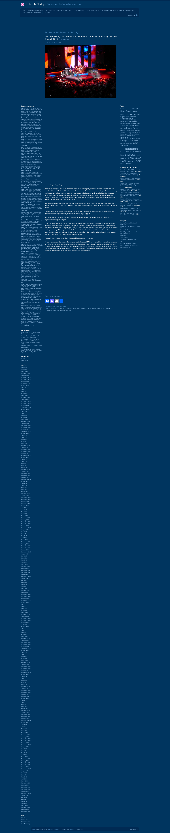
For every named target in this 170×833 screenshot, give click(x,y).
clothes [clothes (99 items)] (133, 117)
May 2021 (24, 487)
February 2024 (25, 421)
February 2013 (25, 686)
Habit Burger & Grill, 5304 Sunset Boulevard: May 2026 (30, 333)
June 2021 (24, 485)
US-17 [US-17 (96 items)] (132, 161)
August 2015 (25, 626)
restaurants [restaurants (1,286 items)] (129, 149)
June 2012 (24, 702)
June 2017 (24, 582)
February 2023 (25, 445)
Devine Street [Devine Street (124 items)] (125, 123)
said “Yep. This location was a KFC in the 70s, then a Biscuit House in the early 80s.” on (31, 199)
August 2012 (25, 698)
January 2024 (25, 423)
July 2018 (24, 556)
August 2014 (25, 650)
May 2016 (24, 608)
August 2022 (25, 457)
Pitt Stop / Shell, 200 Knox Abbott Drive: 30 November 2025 (130, 214)
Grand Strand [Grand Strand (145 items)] (129, 132)
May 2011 (24, 728)
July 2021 (24, 483)
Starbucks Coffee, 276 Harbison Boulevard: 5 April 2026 (129, 204)
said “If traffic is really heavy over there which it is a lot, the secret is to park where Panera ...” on (31, 294)
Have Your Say (79, 10)
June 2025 (24, 389)
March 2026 (24, 371)
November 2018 (25, 548)
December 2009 (25, 763)
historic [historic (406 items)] (124, 137)
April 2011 (24, 730)
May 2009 (24, 777)
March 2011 (24, 732)
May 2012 (24, 704)
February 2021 (25, 493)
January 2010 (25, 761)
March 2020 (24, 516)
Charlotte (69, 308)
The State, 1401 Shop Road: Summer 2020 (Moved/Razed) (129, 174)
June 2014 (24, 654)
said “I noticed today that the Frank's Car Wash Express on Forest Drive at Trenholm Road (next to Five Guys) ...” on (31, 215)
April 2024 (24, 417)
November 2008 (25, 789)
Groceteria (123, 235)
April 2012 (24, 706)
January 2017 (25, 592)
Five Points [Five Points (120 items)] (129, 126)
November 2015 (25, 620)
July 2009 (24, 773)
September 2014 (26, 648)
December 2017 (25, 570)
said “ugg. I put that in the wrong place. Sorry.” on (31, 168)
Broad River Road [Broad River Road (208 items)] (129, 110)
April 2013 (24, 682)
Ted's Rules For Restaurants (31, 13)
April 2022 (24, 465)
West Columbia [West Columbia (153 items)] (126, 164)
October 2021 (25, 477)
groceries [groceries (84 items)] (137, 132)
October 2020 (25, 501)
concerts (75, 308)
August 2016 (25, 602)
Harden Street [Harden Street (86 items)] (131, 135)
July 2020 (24, 507)
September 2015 (26, 624)
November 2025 (25, 379)
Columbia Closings (36, 4)
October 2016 (25, 598)
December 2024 (25, 401)
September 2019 (26, 528)
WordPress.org (25, 823)
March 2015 (24, 636)
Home (24, 10)
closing (23, 358)
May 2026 (24, 367)
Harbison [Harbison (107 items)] (131, 134)
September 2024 (26, 407)
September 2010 (26, 745)
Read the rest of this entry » (53, 296)
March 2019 (24, 540)
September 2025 (26, 383)
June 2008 (24, 799)
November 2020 (25, 499)
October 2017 (25, 574)
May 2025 (24, 391)
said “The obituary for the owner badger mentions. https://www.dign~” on (31, 301)
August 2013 (25, 674)
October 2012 (25, 694)
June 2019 (24, 534)
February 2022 (25, 469)
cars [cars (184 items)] (138, 114)
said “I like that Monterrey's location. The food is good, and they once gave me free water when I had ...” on (31, 134)
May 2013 (24, 680)
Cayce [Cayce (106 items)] (122, 117)
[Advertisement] (85, 23)
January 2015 (25, 640)
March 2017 (24, 588)
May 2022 (24, 463)
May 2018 (24, 560)
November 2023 (25, 427)
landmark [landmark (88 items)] (138, 138)
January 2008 (25, 809)
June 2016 (24, 606)
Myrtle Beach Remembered (128, 243)
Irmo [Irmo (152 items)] (133, 138)
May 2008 (24, 801)
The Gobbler (124, 237)
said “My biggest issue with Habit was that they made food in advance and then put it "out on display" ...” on (31, 314)
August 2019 (25, 530)
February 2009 (25, 783)
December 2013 (25, 666)
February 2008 (25, 807)
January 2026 (25, 375)
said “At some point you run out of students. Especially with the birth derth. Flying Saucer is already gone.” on (31, 149)
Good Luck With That (64, 10)
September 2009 (26, 769)
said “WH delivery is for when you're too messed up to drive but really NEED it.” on (31, 286)
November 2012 (25, 692)
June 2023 (24, 437)
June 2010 (24, 751)
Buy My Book (50, 10)
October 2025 (25, 381)
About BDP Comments (27, 326)
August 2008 (25, 795)
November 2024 (25, 403)
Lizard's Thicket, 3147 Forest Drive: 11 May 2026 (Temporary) (31, 336)
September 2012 (26, 696)
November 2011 (25, 716)
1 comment (65, 39)
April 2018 (24, 562)
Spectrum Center (51, 310)
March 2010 (24, 757)
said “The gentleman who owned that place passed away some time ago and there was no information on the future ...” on (31, 321)
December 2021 (25, 473)
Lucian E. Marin (65, 829)
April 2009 (24, 779)
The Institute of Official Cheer (128, 239)
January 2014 (25, 664)
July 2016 (24, 604)
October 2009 (25, 767)
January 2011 (25, 737)
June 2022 (24, 461)
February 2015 (25, 638)
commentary (24, 360)
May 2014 (24, 656)
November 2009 (25, 765)
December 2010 (25, 739)
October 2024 (25, 405)
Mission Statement (93, 10)
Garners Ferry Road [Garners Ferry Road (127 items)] (127, 130)
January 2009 (25, 785)
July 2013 (24, 676)
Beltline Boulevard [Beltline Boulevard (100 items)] (126, 109)
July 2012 (24, 700)
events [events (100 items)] (122, 126)
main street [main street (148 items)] (134, 141)
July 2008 (24, 797)
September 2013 (26, 672)
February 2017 (25, 590)
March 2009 (24, 781)
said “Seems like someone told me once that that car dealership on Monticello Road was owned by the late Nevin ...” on (31, 308)
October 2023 (25, 429)
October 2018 (25, 550)
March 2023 (24, 443)
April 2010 (24, 755)
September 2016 (26, 600)
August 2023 (25, 433)
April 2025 (24, 393)
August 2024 (25, 409)
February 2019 (25, 542)
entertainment (82, 308)
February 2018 (25, 566)
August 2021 (25, 481)
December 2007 (25, 811)
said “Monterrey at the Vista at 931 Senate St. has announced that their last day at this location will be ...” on (31, 162)
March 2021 (24, 491)
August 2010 (25, 747)
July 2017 (24, 580)
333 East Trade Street (59, 308)
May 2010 (24, 753)
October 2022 (25, 453)
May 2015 (24, 632)
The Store (47, 13)
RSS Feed (131, 15)
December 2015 (25, 618)
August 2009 (25, 771)
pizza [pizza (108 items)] (127, 146)
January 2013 (25, 688)
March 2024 (24, 419)
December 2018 (25, 546)
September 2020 (26, 503)
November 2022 (25, 451)
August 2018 (25, 554)
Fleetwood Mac (95, 308)
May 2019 (24, 536)
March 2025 (24, 395)
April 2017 (24, 586)
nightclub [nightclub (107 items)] (129, 143)
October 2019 (25, 526)
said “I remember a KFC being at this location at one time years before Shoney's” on (31, 222)
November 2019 (25, 524)
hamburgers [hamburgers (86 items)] (124, 134)
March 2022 (24, 467)
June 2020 (24, 510)
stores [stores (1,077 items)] (129, 154)
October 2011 (25, 718)
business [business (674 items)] (130, 114)
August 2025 (25, 385)
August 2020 (25, 505)
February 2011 (25, 735)
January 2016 (25, 616)
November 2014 (25, 644)
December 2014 (25, 642)
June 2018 (24, 558)
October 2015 (25, 622)
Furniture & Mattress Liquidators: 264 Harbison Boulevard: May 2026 (130, 199)
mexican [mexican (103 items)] (123, 143)
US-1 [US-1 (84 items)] (128, 161)
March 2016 (24, 612)
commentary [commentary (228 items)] (126, 119)
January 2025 (25, 399)
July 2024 (24, 411)
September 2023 (26, 431)
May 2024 (24, 415)
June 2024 (24, 413)
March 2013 (24, 684)
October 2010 (25, 743)
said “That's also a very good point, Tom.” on (31, 115)
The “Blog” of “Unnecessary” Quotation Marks (128, 232)
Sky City (122, 241)
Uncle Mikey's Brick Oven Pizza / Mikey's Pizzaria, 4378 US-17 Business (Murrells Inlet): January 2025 (30, 341)
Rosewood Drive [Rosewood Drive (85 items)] (125, 152)
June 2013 (24, 678)
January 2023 (25, 447)
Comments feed (25, 821)
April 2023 (24, 441)
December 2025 (25, 377)
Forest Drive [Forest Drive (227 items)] (132, 128)
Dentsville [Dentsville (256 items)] (132, 121)
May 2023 (24, 439)
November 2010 (25, 741)
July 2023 (24, 435)
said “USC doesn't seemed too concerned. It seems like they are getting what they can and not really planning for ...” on (31, 110)
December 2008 (25, 787)
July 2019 (24, 532)
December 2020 (25, 497)
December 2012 (25, 690)
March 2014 (24, 660)
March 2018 (24, 564)
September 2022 (26, 455)
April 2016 (24, 610)
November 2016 (25, 596)
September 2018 (26, 552)
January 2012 (25, 712)
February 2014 (25, 662)
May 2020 (24, 512)
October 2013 (25, 670)
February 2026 (25, 373)
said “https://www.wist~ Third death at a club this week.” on (31, 263)
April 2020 (24, 514)
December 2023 (25, 425)
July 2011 (24, 724)
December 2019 (25, 522)
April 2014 (24, 658)
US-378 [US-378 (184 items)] (138, 161)
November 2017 (25, 572)
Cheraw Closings (125, 247)
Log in (23, 817)
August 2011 (25, 722)
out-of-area (108, 308)
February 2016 (25, 614)
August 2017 (25, 578)
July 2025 (24, 387)
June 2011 (24, 726)
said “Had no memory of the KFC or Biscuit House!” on (31, 155)
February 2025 (25, 397)
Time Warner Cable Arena (63, 310)
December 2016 (25, 594)
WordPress (80, 829)
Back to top (133, 829)
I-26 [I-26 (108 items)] (130, 138)
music (102, 308)
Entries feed (24, 819)
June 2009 (24, 775)
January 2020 (25, 520)
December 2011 (25, 714)
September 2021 (26, 479)
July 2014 (24, 652)
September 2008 (26, 793)
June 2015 (24, 630)
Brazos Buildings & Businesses (129, 245)
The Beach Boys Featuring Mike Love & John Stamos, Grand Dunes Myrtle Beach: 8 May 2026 (31, 350)
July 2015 (24, 628)
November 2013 (25, 668)
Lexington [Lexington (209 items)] (124, 140)
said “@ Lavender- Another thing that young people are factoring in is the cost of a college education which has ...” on (31, 120)
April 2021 (24, 489)
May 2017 (24, 584)
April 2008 (24, 803)
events (89, 308)
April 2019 (24, 538)
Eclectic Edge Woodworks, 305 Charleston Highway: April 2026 (129, 209)
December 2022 (25, 449)
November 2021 (25, 475)
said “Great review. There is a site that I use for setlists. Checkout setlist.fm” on (31, 248)
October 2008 (25, 791)
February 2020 (25, 518)
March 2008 (24, 805)
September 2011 (26, 720)
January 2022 (25, 471)
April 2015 (24, 634)
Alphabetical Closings (35, 10)
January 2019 (25, 544)
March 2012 (24, 708)
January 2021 (25, 495)
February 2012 (25, 710)
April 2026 (24, 369)
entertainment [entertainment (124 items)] (135, 123)
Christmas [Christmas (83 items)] (128, 116)
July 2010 (24, 749)
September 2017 (26, 576)
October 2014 (25, 646)
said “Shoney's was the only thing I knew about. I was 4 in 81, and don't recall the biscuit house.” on (31, 191)
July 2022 (24, 459)
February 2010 (25, 759)
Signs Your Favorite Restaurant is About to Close (118, 10)
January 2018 (25, 568)
